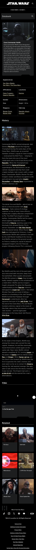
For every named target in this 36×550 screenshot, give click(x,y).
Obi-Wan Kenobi (25, 227)
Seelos (14, 355)
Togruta (21, 287)
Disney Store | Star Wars (18, 539)
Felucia (13, 223)
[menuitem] (3, 3)
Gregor (11, 357)
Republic (5, 163)
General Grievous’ (18, 165)
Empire (30, 364)
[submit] (33, 3)
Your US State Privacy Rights (18, 536)
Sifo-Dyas (5, 315)
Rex (3, 357)
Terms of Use (18, 523)
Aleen (20, 278)
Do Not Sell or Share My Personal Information (18, 548)
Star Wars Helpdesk (18, 542)
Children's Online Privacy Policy (18, 533)
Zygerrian (16, 290)
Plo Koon (11, 146)
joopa (29, 352)
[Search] (18, 16)
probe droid (6, 373)
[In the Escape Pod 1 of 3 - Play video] (18, 396)
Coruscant (6, 299)
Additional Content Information (18, 526)
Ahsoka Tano (18, 181)
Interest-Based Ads (18, 545)
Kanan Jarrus (24, 357)
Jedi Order (24, 301)
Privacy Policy (18, 529)
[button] (34, 398)
